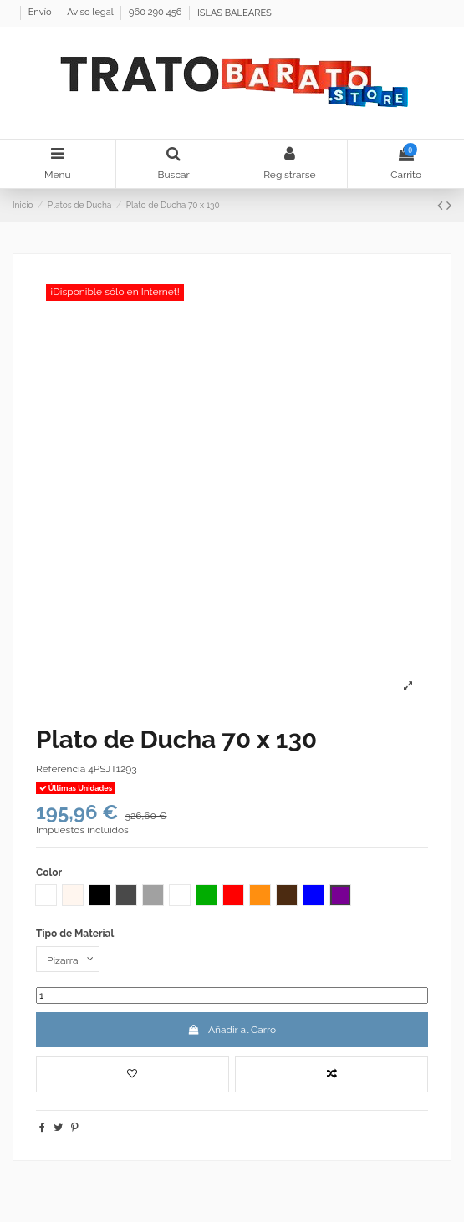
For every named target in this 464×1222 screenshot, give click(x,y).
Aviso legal (91, 13)
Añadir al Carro (232, 1030)
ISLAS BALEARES (234, 13)
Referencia (60, 769)
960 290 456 (156, 13)
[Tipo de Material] (67, 959)
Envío (41, 13)
